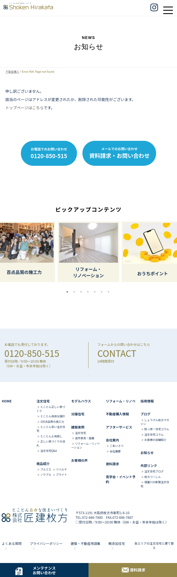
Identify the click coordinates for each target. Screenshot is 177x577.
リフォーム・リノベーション (85, 445)
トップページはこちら (24, 107)
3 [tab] (82, 292)
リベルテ (61, 469)
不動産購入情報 (117, 413)
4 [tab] (89, 292)
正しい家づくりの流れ (51, 443)
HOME (7, 401)
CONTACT (116, 353)
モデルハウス (81, 401)
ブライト (61, 474)
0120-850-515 (31, 353)
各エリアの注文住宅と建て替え (154, 545)
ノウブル (45, 474)
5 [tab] (96, 292)
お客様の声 (79, 460)
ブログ (145, 413)
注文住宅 (43, 401)
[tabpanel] (88, 252)
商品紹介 (43, 463)
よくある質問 (11, 543)
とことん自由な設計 (52, 416)
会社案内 (112, 440)
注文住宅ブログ (154, 471)
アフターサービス (119, 427)
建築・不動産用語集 (85, 543)
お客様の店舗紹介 (155, 440)
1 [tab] (68, 292)
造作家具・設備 (84, 438)
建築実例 (77, 427)
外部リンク (148, 465)
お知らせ (147, 452)
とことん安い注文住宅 (51, 429)
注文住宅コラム (154, 434)
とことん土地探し (51, 436)
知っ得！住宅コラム (156, 429)
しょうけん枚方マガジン (154, 422)
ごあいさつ (116, 446)
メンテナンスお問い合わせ (44, 570)
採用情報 (147, 401)
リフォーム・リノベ (120, 401)
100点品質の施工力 (52, 421)
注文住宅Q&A (48, 451)
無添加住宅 (117, 543)
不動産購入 (12, 72)
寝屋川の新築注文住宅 (154, 484)
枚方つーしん (152, 477)
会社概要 (115, 451)
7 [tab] (110, 292)
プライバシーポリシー (46, 543)
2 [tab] (75, 292)
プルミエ (45, 469)
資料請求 (112, 463)
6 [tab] (103, 292)
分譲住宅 (77, 413)
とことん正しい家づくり (51, 409)
